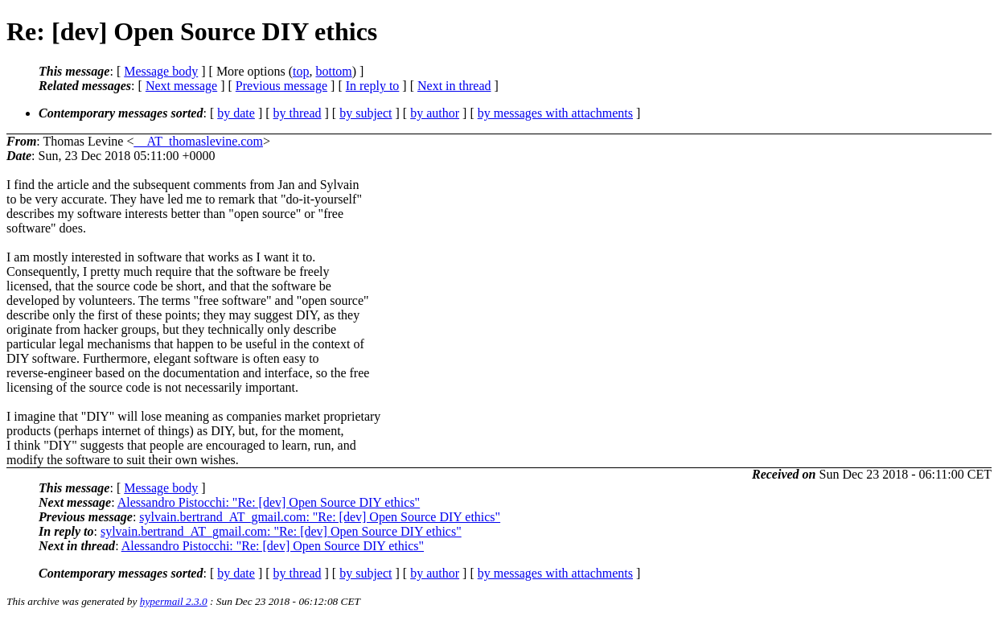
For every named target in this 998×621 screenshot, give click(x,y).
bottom (333, 71)
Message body (161, 71)
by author (434, 113)
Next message (181, 86)
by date (236, 113)
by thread (297, 113)
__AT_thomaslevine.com (198, 141)
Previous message (281, 86)
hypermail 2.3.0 (173, 601)
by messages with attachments (555, 113)
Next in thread (454, 86)
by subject (365, 113)
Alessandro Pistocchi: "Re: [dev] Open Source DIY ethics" (268, 502)
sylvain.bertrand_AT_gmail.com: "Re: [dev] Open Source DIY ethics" (319, 517)
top (301, 71)
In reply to (373, 86)
